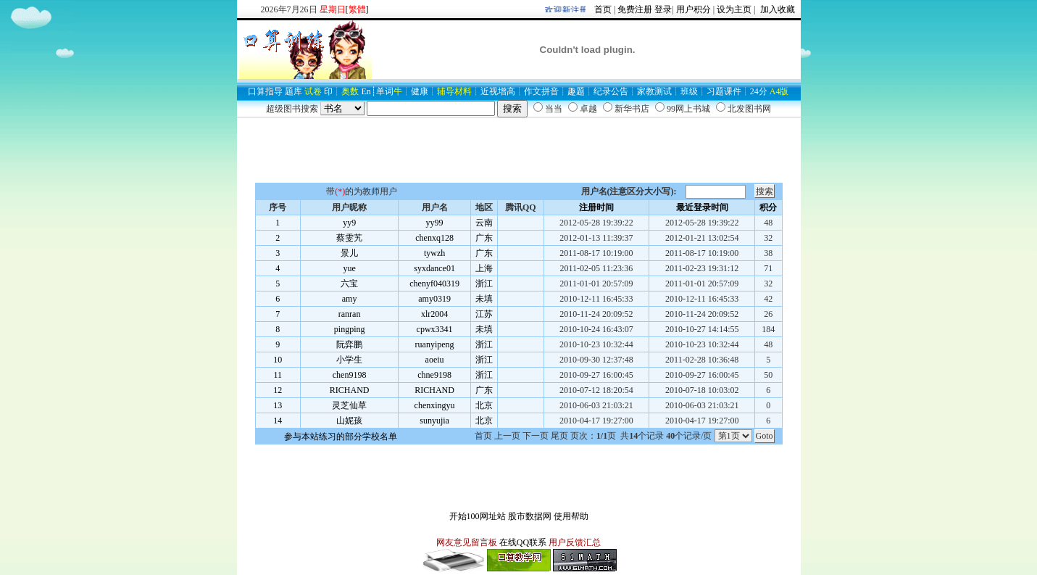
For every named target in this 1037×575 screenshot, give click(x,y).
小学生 (349, 360)
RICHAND (350, 390)
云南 (484, 223)
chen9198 (350, 375)
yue (349, 268)
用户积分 (693, 9)
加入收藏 (776, 9)
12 (277, 390)
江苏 (484, 314)
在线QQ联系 (522, 542)
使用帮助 (571, 516)
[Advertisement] (519, 150)
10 (277, 360)
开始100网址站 (477, 516)
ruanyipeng (434, 344)
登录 (663, 9)
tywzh (434, 253)
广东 (484, 238)
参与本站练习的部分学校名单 (340, 436)
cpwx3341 (435, 329)
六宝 (349, 283)
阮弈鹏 (349, 344)
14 (277, 420)
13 (277, 405)
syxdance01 (434, 268)
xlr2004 (434, 314)
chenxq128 (434, 238)
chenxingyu (435, 405)
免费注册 (634, 9)
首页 (603, 9)
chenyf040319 (434, 283)
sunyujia (434, 420)
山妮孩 (349, 420)
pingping (349, 329)
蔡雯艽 (349, 238)
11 (277, 375)
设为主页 (734, 9)
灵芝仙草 (349, 405)
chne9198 (434, 375)
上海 (484, 268)
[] (357, 9)
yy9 (349, 223)
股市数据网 (529, 516)
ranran (349, 314)
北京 (484, 405)
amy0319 (434, 299)
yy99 (434, 223)
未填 (484, 299)
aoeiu (434, 360)
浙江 (484, 283)
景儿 (349, 253)
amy (349, 299)
